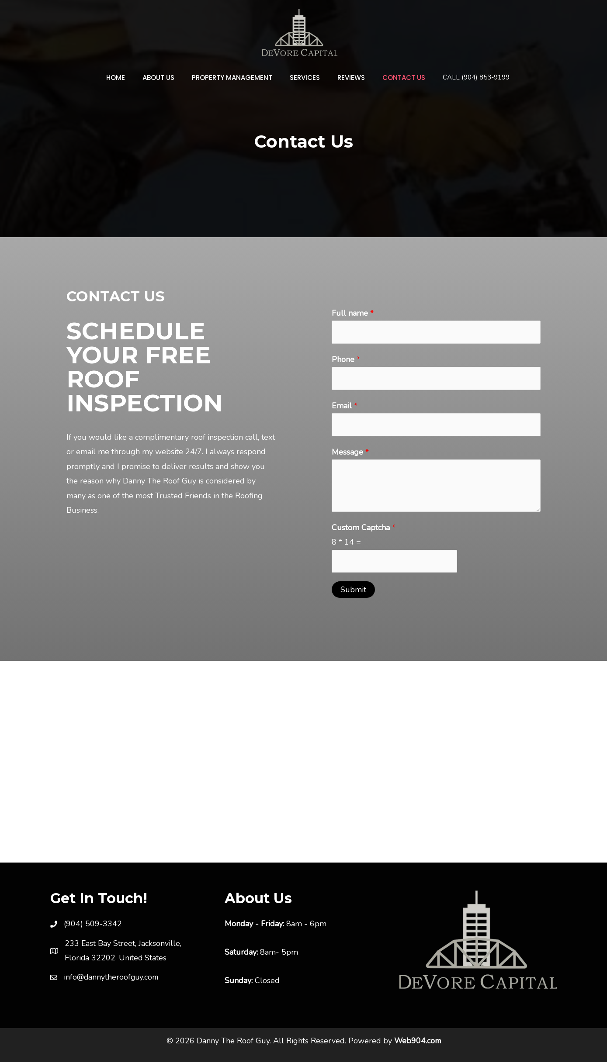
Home (126, 77)
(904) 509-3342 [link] (93, 924)
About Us (165, 77)
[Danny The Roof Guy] (299, 31)
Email (344, 406)
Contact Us (392, 77)
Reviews (344, 77)
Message (350, 452)
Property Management (234, 77)
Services (303, 77)
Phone (346, 359)
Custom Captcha (363, 528)
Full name (353, 313)
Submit (353, 590)
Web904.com (417, 1041)
